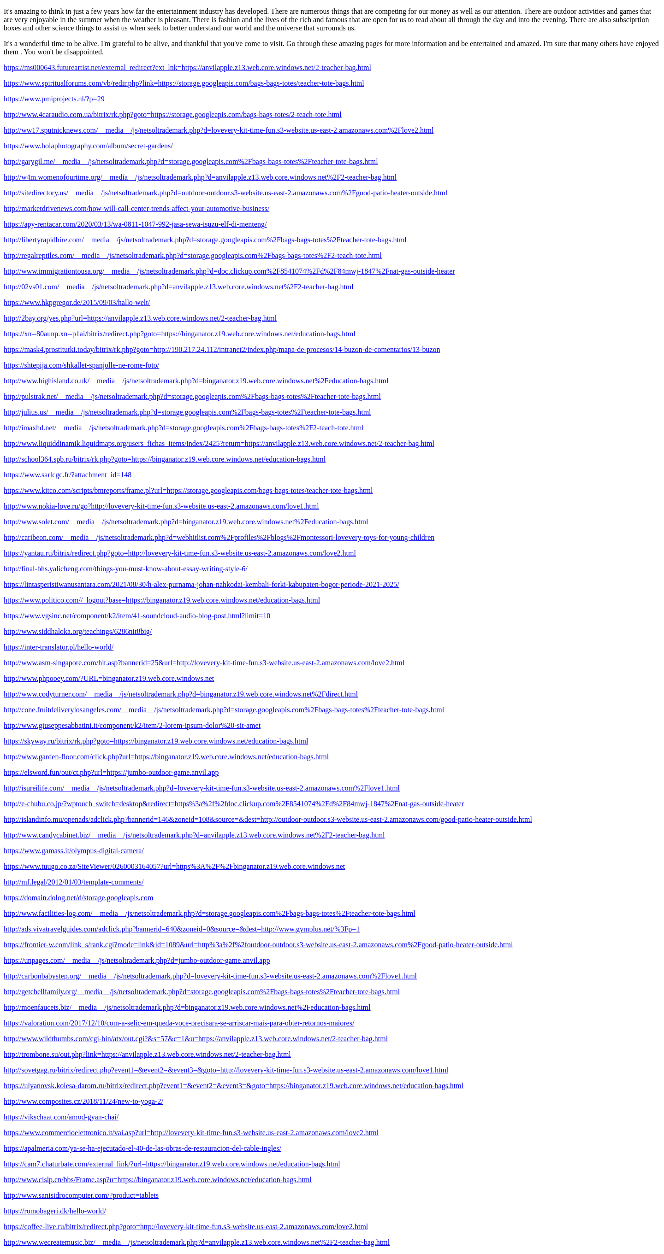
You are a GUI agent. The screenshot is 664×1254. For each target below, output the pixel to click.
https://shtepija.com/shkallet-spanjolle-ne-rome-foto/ (81, 365)
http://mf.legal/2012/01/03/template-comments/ (74, 882)
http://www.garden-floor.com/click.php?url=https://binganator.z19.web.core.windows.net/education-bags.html (166, 757)
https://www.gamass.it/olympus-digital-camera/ (74, 851)
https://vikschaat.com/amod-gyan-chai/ (61, 1117)
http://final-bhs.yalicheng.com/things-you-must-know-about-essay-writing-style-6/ (126, 569)
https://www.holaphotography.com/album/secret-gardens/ (88, 146)
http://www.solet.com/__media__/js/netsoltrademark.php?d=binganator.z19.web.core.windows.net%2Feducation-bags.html (186, 522)
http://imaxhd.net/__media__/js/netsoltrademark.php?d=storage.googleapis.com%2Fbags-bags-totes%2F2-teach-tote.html (184, 428)
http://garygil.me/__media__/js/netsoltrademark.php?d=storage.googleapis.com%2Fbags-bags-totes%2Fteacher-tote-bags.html (191, 161)
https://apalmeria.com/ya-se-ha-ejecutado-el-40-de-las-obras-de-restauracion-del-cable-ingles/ (142, 1148)
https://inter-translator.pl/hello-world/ (58, 647)
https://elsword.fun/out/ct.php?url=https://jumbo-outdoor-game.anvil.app (111, 772)
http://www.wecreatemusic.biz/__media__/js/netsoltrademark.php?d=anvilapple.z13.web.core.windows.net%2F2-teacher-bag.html (197, 1242)
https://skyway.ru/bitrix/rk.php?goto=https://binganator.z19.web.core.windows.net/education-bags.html (156, 741)
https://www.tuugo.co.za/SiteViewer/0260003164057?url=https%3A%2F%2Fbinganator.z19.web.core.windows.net (174, 866)
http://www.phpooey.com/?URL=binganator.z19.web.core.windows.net (109, 678)
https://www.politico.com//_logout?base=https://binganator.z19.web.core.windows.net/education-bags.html (162, 600)
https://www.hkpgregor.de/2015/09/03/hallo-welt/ (77, 302)
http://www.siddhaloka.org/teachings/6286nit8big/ (78, 631)
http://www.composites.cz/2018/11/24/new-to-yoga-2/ (83, 1101)
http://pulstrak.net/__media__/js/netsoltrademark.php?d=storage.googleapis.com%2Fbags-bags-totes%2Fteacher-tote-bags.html (192, 396)
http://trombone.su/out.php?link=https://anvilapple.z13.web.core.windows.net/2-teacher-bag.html (147, 1054)
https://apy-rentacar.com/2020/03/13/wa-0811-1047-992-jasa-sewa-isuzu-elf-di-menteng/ (135, 224)
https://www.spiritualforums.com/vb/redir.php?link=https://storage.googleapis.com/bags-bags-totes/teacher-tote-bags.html (184, 83)
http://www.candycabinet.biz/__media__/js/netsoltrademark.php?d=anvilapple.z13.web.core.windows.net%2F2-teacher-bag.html (194, 835)
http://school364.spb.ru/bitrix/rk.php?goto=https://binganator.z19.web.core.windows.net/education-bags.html (165, 459)
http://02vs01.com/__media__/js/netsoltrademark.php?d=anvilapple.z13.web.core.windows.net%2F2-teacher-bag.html (179, 287)
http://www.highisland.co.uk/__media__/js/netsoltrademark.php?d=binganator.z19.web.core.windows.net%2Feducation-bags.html (196, 381)
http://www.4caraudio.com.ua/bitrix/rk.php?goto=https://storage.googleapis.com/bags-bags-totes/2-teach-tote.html (173, 114)
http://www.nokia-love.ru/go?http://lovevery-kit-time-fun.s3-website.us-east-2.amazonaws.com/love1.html (161, 506)
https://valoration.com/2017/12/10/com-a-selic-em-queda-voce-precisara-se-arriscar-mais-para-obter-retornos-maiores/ (179, 1023)
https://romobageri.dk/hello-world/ (55, 1211)
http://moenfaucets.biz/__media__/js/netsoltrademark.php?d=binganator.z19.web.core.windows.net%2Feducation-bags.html (187, 1007)
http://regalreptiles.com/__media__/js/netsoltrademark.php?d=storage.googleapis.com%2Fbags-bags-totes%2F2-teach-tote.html (193, 255)
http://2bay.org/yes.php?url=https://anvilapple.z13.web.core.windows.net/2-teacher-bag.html (140, 318)
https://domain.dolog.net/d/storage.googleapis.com (78, 898)
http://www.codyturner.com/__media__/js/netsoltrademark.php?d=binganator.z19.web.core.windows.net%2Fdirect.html (181, 694)
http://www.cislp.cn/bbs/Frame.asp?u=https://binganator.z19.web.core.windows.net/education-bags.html (158, 1180)
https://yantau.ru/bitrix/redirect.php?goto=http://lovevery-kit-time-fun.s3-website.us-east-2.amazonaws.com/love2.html (180, 553)
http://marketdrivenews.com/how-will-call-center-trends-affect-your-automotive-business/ (136, 208)
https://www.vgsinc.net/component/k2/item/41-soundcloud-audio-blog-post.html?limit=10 (137, 616)
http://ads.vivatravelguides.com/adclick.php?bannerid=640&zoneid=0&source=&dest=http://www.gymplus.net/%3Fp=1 (182, 929)
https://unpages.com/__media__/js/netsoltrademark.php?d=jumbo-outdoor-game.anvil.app (137, 960)
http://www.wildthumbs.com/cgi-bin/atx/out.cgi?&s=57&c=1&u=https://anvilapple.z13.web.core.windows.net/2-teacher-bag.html (196, 1039)
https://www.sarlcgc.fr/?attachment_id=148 (67, 475)
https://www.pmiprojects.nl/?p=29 (54, 99)
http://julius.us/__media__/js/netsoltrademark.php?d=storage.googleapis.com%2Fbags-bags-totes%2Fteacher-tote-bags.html (187, 412)
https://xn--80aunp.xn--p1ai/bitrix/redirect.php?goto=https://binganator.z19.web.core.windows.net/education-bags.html (180, 334)
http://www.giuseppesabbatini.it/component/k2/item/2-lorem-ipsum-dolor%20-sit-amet (132, 725)
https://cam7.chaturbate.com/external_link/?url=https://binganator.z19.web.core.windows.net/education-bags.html (172, 1164)
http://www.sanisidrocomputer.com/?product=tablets (81, 1195)
